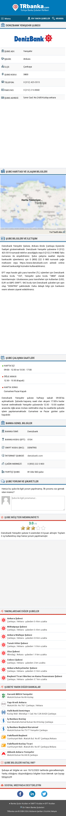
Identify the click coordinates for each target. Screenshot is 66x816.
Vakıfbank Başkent (17, 735)
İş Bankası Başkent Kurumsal (22, 727)
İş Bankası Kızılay (16, 719)
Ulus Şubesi (13, 651)
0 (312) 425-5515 (31, 82)
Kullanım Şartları (36, 811)
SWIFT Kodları (36, 804)
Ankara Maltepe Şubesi (19, 635)
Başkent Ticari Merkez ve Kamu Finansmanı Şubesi (34, 676)
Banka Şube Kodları (19, 804)
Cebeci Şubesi (15, 659)
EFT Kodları (50, 804)
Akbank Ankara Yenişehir (20, 752)
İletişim (54, 811)
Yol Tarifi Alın (55, 232)
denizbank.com (35, 455)
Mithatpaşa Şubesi (17, 626)
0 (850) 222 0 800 (35, 464)
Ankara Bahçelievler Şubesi (22, 668)
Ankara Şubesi (15, 618)
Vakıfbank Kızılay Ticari (20, 743)
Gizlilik (47, 811)
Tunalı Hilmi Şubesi (17, 643)
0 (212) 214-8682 (31, 90)
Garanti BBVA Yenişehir (20, 694)
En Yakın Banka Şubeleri (33, 807)
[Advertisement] (33, 133)
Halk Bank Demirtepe (18, 710)
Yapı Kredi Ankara (16, 702)
